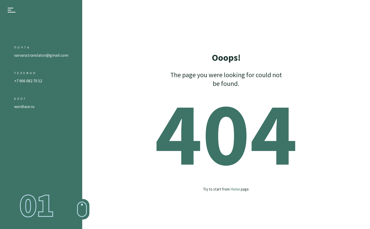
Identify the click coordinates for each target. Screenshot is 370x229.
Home (235, 189)
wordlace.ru (24, 106)
